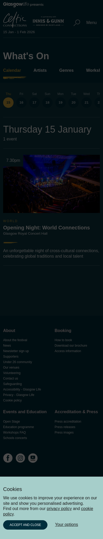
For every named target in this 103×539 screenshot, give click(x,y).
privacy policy (59, 508)
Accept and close (25, 525)
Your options (66, 524)
